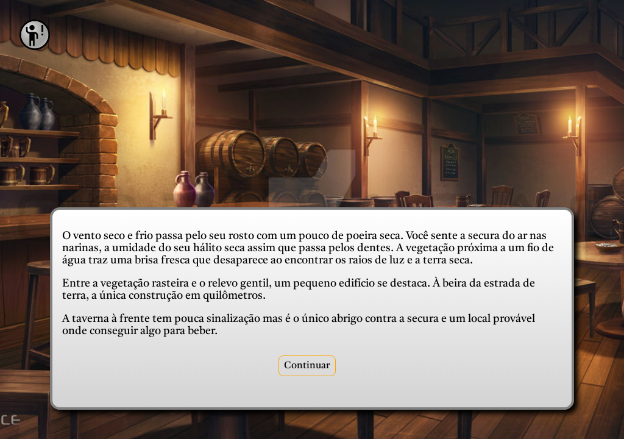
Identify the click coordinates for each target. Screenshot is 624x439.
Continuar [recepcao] (307, 366)
